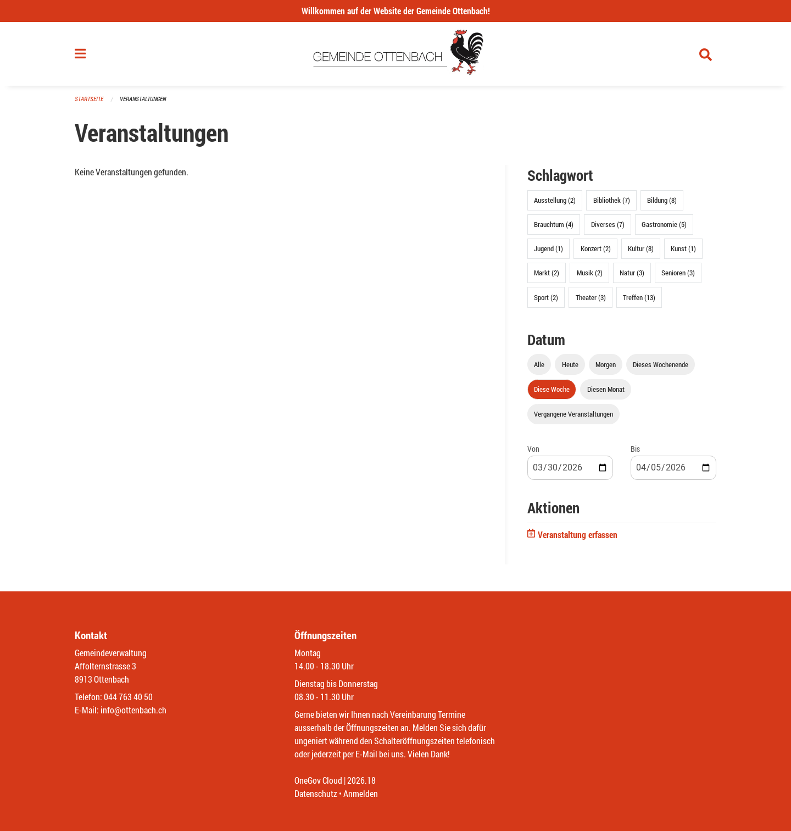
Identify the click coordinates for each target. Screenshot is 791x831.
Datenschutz (315, 793)
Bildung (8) (662, 200)
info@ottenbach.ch (133, 710)
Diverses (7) (608, 224)
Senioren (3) (678, 272)
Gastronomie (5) (664, 224)
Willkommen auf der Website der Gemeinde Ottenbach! (396, 10)
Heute (570, 364)
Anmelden (360, 793)
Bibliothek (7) (611, 200)
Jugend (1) (548, 248)
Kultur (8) (641, 248)
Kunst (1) (683, 248)
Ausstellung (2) (555, 200)
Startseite (89, 99)
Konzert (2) (596, 248)
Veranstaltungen (143, 99)
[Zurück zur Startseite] (395, 53)
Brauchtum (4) (553, 224)
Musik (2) (590, 272)
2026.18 (361, 780)
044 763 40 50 (128, 696)
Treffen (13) (639, 297)
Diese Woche (552, 389)
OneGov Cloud (318, 780)
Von (533, 449)
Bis (635, 449)
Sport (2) (546, 297)
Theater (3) (591, 297)
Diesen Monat (606, 389)
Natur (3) (632, 272)
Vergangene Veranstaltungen (573, 413)
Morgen (605, 364)
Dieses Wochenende (660, 364)
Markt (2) (546, 272)
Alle (539, 364)
